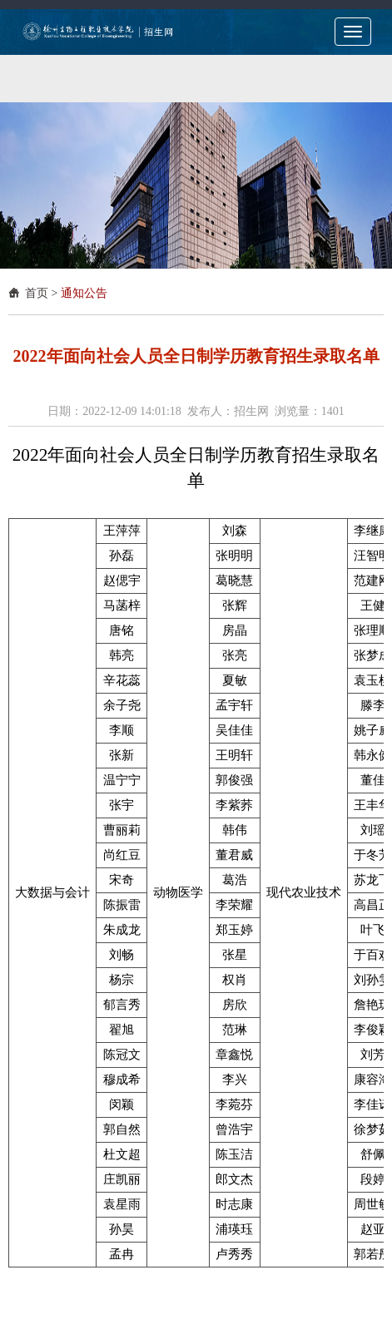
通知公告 (84, 293)
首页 (36, 293)
